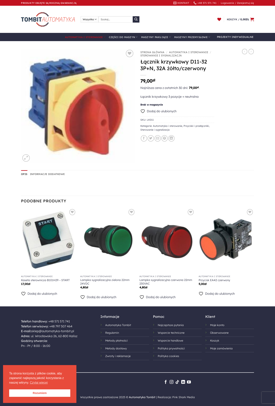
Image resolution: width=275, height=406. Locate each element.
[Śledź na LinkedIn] (183, 382)
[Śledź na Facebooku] (165, 382)
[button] (237, 3)
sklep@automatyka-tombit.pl (52, 331)
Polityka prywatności (171, 348)
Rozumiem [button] (40, 393)
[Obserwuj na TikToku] (177, 382)
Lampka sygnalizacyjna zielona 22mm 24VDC (104, 281)
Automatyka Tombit (118, 325)
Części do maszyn (123, 37)
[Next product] (244, 51)
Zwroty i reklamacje (118, 356)
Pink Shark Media (183, 397)
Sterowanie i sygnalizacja (161, 55)
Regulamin (112, 332)
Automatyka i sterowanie (85, 37)
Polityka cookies (168, 356)
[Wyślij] (136, 19)
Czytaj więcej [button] (39, 382)
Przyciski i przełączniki (196, 125)
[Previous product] (251, 51)
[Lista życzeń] (219, 19)
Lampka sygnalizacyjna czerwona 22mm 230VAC (165, 281)
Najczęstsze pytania (171, 325)
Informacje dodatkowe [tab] (47, 174)
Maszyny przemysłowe (192, 37)
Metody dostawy (116, 348)
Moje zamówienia (221, 348)
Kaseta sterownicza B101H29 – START (45, 280)
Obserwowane (219, 332)
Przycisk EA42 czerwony (214, 280)
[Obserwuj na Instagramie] (171, 382)
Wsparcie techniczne (171, 332)
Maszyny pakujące (156, 37)
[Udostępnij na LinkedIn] (171, 138)
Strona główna (152, 52)
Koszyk (214, 340)
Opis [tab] (24, 174)
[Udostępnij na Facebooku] (144, 138)
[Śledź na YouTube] (189, 382)
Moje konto (217, 325)
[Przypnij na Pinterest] (164, 138)
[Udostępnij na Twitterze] (151, 138)
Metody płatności (116, 340)
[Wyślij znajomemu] (157, 138)
